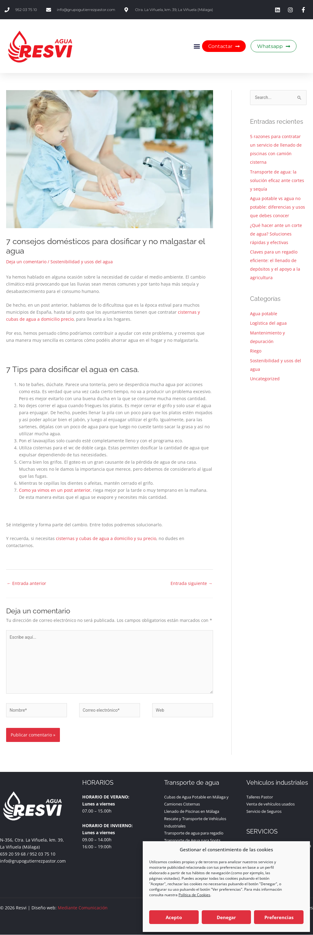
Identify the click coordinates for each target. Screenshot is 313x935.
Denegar (226, 917)
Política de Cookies (194, 894)
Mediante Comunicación (83, 908)
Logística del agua (268, 323)
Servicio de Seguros (266, 811)
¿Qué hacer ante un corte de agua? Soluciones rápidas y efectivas (276, 233)
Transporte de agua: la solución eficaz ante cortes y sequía (277, 180)
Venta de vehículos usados (273, 804)
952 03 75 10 (42, 854)
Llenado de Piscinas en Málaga (195, 811)
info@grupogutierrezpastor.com (33, 861)
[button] (197, 46)
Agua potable (263, 313)
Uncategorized (265, 379)
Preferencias (278, 917)
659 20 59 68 (13, 854)
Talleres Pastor (261, 797)
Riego (255, 351)
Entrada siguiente (191, 583)
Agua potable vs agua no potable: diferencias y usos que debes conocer (277, 206)
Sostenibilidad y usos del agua (81, 262)
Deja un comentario (26, 262)
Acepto (174, 917)
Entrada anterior (26, 583)
